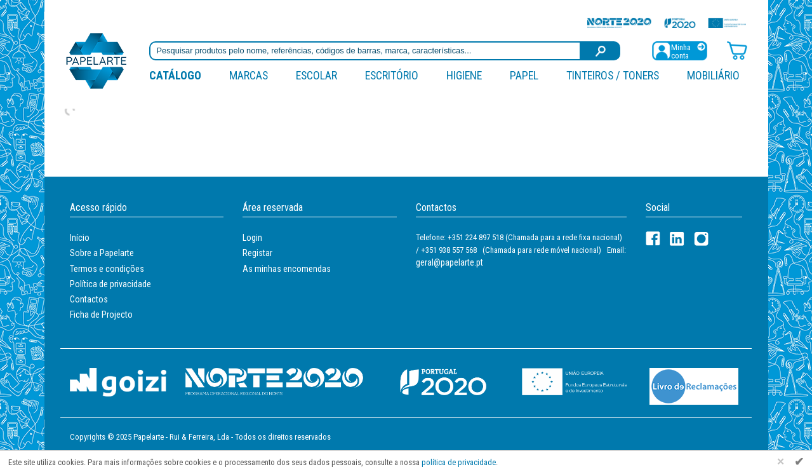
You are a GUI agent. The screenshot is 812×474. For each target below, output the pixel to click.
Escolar (316, 75)
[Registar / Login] (679, 50)
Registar (257, 253)
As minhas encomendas (287, 269)
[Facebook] (653, 238)
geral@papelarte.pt (449, 262)
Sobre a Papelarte (102, 253)
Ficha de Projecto (101, 314)
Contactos (89, 299)
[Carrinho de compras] (737, 50)
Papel (524, 75)
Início (80, 238)
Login (252, 238)
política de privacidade (459, 462)
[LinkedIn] (677, 238)
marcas (248, 75)
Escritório (391, 75)
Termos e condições (107, 269)
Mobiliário (713, 75)
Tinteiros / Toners (612, 75)
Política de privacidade (110, 284)
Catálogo (175, 75)
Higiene (464, 75)
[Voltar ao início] (96, 60)
